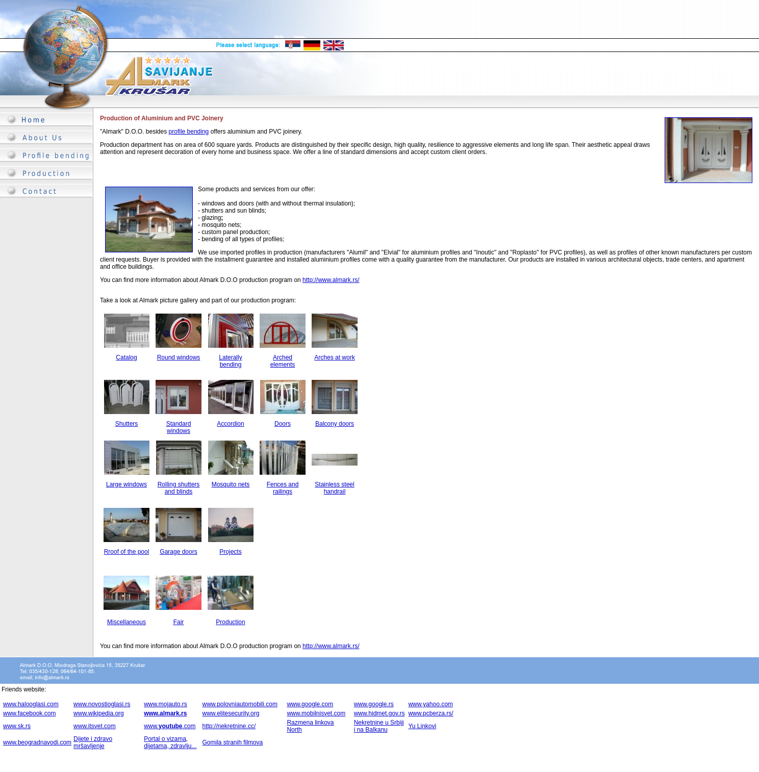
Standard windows (178, 427)
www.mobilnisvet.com (316, 713)
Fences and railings (283, 488)
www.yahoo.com (430, 704)
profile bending (189, 131)
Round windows (178, 357)
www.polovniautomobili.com (239, 704)
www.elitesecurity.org (230, 713)
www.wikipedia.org (98, 713)
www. (10, 742)
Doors (282, 423)
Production (230, 622)
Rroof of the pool (126, 551)
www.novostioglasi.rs (101, 704)
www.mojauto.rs (165, 704)
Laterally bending (230, 361)
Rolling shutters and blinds (179, 488)
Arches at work (334, 357)
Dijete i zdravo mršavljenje (92, 742)
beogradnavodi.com (44, 742)
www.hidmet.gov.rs (379, 713)
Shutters (126, 423)
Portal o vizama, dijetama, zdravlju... (170, 742)
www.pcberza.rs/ (430, 713)
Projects (230, 551)
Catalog (126, 357)
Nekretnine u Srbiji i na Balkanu (379, 726)
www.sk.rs (17, 726)
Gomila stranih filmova (232, 742)
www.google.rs (374, 704)
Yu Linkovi (422, 726)
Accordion (230, 423)
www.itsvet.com (94, 726)
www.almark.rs (165, 713)
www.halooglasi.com (31, 704)
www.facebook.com (29, 713)
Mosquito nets (231, 484)
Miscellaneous (126, 622)
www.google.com (310, 704)
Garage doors (178, 551)
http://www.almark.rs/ (330, 280)
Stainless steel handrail (334, 488)
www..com (169, 726)
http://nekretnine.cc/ (229, 726)
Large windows (126, 484)
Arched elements (282, 361)
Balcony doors (334, 423)
